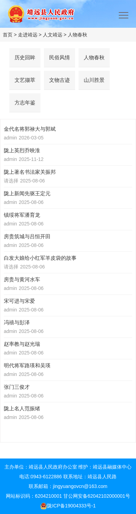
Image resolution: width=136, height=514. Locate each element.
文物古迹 (59, 80)
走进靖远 (27, 34)
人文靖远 (52, 34)
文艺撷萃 (25, 80)
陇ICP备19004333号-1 (68, 505)
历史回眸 (25, 57)
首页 (7, 34)
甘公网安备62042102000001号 (96, 496)
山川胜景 (94, 80)
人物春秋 (77, 34)
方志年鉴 (25, 102)
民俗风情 (59, 57)
